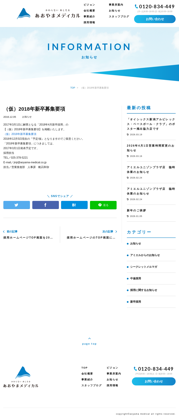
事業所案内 (116, 4)
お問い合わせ (155, 19)
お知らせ (114, 10)
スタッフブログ (119, 16)
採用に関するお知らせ (143, 290)
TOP (84, 367)
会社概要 (89, 10)
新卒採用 (135, 301)
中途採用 (135, 278)
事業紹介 (89, 16)
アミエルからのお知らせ (145, 255)
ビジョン (89, 4)
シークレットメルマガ (143, 266)
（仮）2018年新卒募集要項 (19, 134)
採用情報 (89, 22)
